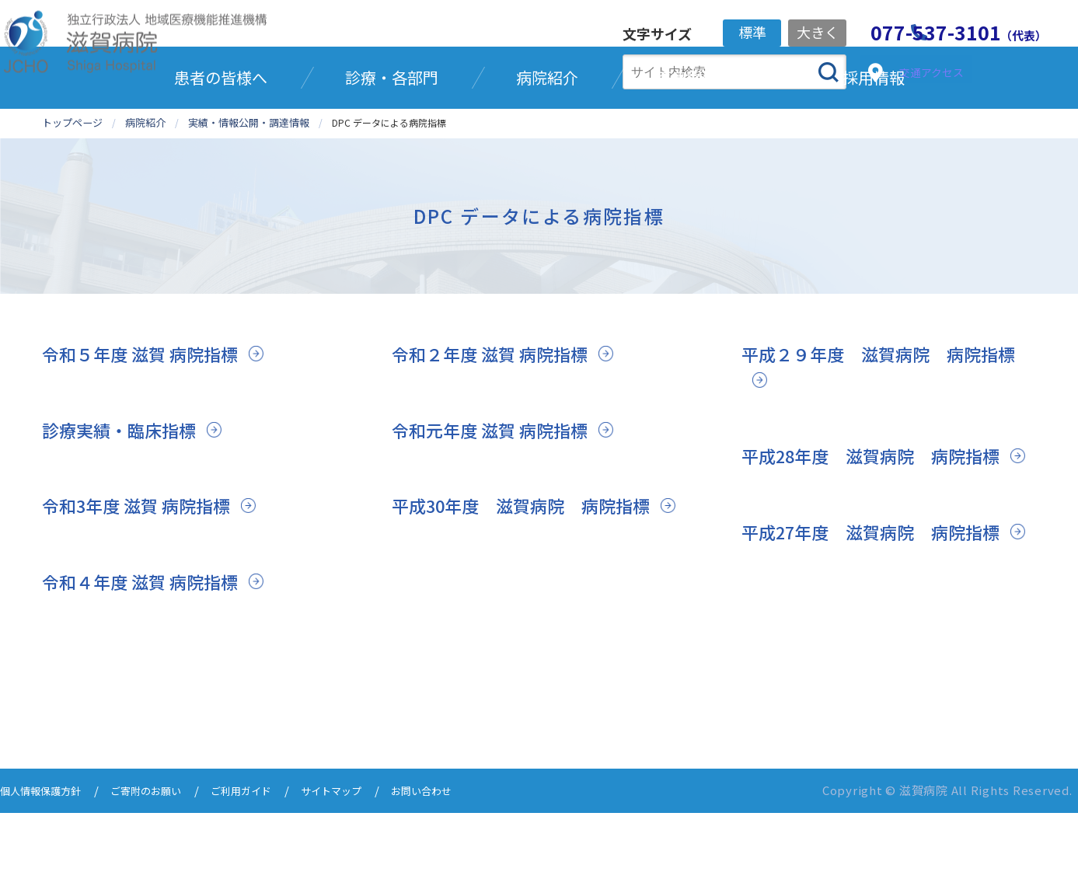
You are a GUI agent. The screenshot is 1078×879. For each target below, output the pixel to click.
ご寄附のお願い (163, 857)
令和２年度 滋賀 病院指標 (498, 419)
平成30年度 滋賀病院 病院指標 (533, 570)
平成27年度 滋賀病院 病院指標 (882, 623)
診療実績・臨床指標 (126, 494)
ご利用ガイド (269, 857)
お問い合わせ (468, 857)
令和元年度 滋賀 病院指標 (498, 494)
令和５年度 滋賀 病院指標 (148, 419)
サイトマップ (368, 857)
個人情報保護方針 (46, 857)
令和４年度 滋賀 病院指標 (148, 647)
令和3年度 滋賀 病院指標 (144, 570)
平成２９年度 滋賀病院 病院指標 (881, 432)
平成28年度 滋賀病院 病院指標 (882, 521)
